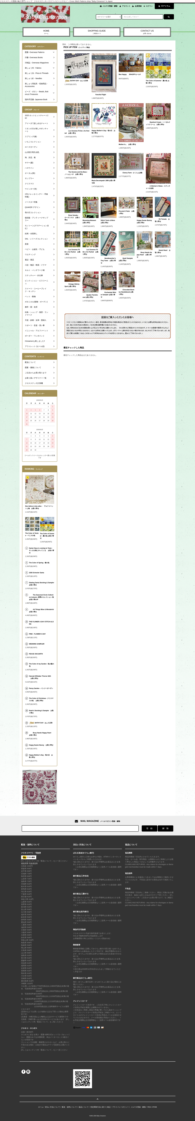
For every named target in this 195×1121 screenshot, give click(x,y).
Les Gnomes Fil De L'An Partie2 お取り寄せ (90, 252)
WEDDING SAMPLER (36, 644)
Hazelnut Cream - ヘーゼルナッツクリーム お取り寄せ (158, 123)
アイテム (163, 6)
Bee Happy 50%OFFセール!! (130, 75)
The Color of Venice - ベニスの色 (32, 534)
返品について (84, 1107)
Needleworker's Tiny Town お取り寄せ (108, 260)
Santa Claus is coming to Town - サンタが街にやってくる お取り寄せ (41, 550)
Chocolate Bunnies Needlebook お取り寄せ (126, 292)
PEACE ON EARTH (36, 654)
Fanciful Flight (99, 95)
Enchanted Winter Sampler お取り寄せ (108, 295)
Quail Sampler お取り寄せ (126, 259)
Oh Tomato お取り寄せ (162, 220)
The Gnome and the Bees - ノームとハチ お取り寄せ (76, 173)
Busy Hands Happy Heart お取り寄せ (144, 255)
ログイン (149, 6)
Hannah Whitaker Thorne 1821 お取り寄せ (40, 677)
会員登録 (138, 6)
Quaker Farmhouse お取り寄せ (90, 296)
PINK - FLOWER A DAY (37, 634)
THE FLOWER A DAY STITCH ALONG (41, 623)
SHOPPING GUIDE (96, 32)
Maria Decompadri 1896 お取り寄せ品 (103, 182)
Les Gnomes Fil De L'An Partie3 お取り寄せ (77, 132)
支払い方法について (52, 1107)
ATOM (154, 1107)
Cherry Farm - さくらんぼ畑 (130, 173)
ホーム (40, 1107)
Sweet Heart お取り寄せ (163, 251)
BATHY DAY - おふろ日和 (76, 81)
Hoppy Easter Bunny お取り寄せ (145, 222)
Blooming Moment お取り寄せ (90, 222)
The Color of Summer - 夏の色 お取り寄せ (157, 82)
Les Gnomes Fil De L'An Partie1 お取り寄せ (72, 252)
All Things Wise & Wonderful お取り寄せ (41, 611)
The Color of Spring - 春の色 (39, 563)
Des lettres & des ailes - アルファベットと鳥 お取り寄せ (39, 507)
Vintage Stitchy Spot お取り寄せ (72, 285)
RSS (149, 1107)
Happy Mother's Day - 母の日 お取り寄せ (103, 132)
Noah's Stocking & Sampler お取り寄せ (41, 712)
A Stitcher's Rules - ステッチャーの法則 (158, 187)
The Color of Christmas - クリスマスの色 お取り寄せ (41, 699)
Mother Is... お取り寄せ (127, 144)
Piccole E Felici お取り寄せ (126, 212)
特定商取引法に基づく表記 (100, 1107)
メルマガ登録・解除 (109, 6)
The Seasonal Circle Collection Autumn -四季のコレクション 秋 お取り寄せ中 (41, 597)
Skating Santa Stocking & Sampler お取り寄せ (41, 584)
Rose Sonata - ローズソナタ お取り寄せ (72, 217)
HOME (46, 32)
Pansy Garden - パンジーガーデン (41, 688)
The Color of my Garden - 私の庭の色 (41, 665)
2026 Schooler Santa (36, 573)
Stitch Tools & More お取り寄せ (109, 222)
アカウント (126, 6)
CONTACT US (147, 32)
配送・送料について (69, 1107)
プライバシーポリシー (120, 1107)
